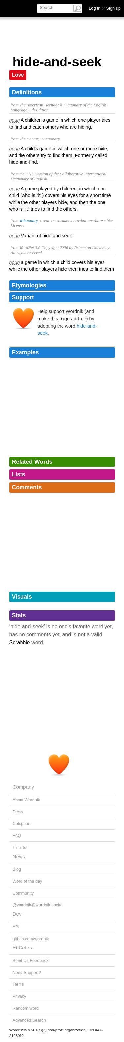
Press (18, 811)
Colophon (22, 823)
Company (23, 787)
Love (18, 75)
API (16, 926)
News (19, 856)
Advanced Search (29, 1020)
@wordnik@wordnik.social (37, 904)
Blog (17, 869)
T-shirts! (20, 847)
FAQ (17, 835)
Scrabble (19, 642)
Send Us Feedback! (31, 960)
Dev (17, 914)
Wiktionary (28, 221)
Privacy (19, 996)
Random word (26, 1008)
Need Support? (27, 972)
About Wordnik (26, 799)
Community (23, 893)
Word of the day (27, 881)
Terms (18, 984)
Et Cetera (23, 947)
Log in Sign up (105, 8)
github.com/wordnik (31, 938)
